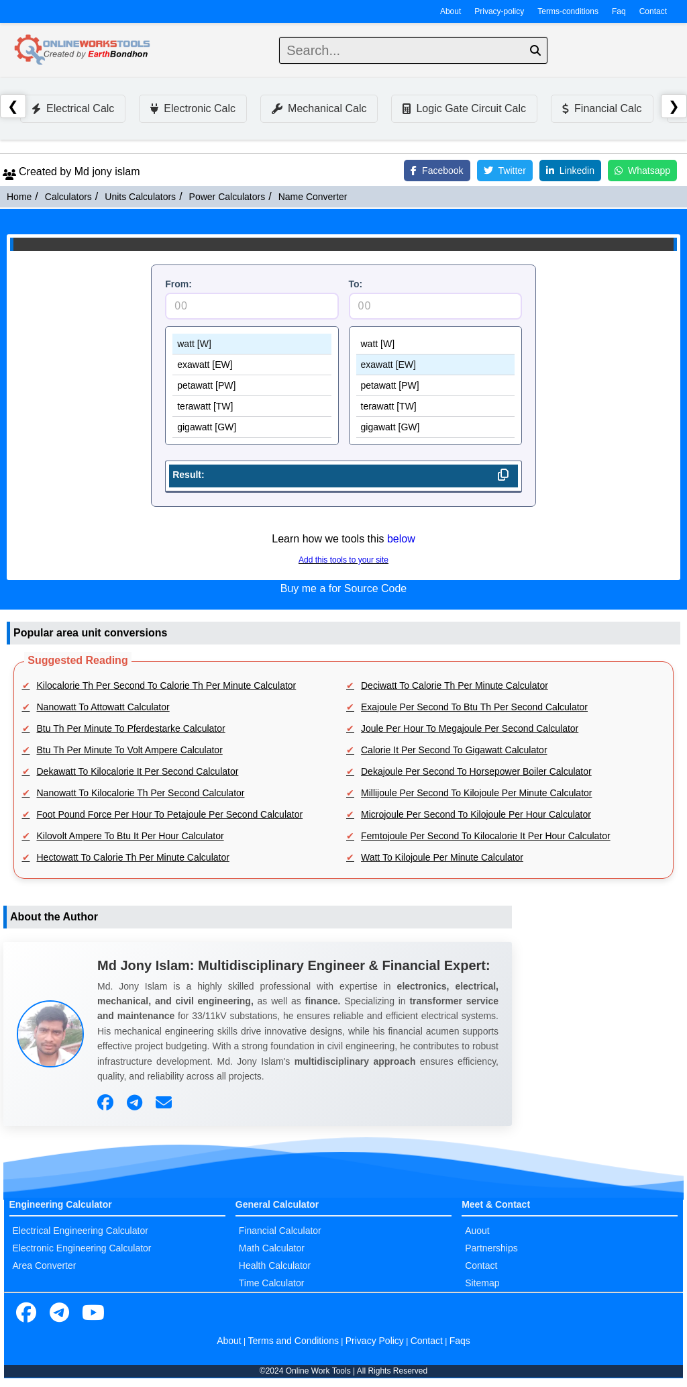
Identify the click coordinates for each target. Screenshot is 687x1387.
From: (178, 284)
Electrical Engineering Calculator (80, 1230)
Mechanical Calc (319, 108)
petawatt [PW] (251, 385)
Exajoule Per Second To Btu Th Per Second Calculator (474, 707)
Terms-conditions (567, 11)
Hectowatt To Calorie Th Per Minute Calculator (133, 857)
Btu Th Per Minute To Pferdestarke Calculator (131, 728)
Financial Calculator (280, 1230)
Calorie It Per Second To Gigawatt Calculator (454, 750)
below (401, 538)
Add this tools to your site (343, 560)
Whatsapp (642, 170)
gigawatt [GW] (251, 427)
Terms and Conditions (293, 1340)
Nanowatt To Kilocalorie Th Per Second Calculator (141, 792)
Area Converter (44, 1265)
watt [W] (251, 344)
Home (19, 196)
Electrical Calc (73, 108)
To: (356, 284)
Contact (653, 11)
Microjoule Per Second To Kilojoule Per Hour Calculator (476, 814)
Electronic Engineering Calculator (82, 1248)
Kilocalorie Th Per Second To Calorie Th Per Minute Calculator (167, 685)
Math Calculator (272, 1248)
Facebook (437, 170)
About (450, 11)
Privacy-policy (499, 11)
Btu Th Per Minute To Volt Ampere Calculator (130, 750)
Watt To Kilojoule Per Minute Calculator (442, 857)
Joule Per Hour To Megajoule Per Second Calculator (469, 728)
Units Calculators (140, 196)
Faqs (460, 1340)
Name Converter (313, 196)
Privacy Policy (375, 1340)
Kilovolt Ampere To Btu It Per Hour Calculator (130, 835)
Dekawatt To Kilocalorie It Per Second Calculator (138, 771)
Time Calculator (272, 1283)
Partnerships (491, 1248)
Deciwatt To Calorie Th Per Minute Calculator (454, 685)
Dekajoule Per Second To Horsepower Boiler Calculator (476, 771)
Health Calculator (275, 1265)
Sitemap (482, 1283)
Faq (619, 11)
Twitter (505, 170)
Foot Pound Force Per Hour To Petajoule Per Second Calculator (170, 814)
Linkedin (570, 170)
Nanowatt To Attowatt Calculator (103, 707)
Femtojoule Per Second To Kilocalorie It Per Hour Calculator (486, 835)
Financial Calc (601, 108)
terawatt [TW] (251, 406)
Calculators (68, 196)
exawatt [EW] (251, 364)
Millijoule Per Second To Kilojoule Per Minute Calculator (476, 792)
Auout (477, 1230)
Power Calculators (227, 196)
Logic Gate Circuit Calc (464, 108)
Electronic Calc (192, 108)
